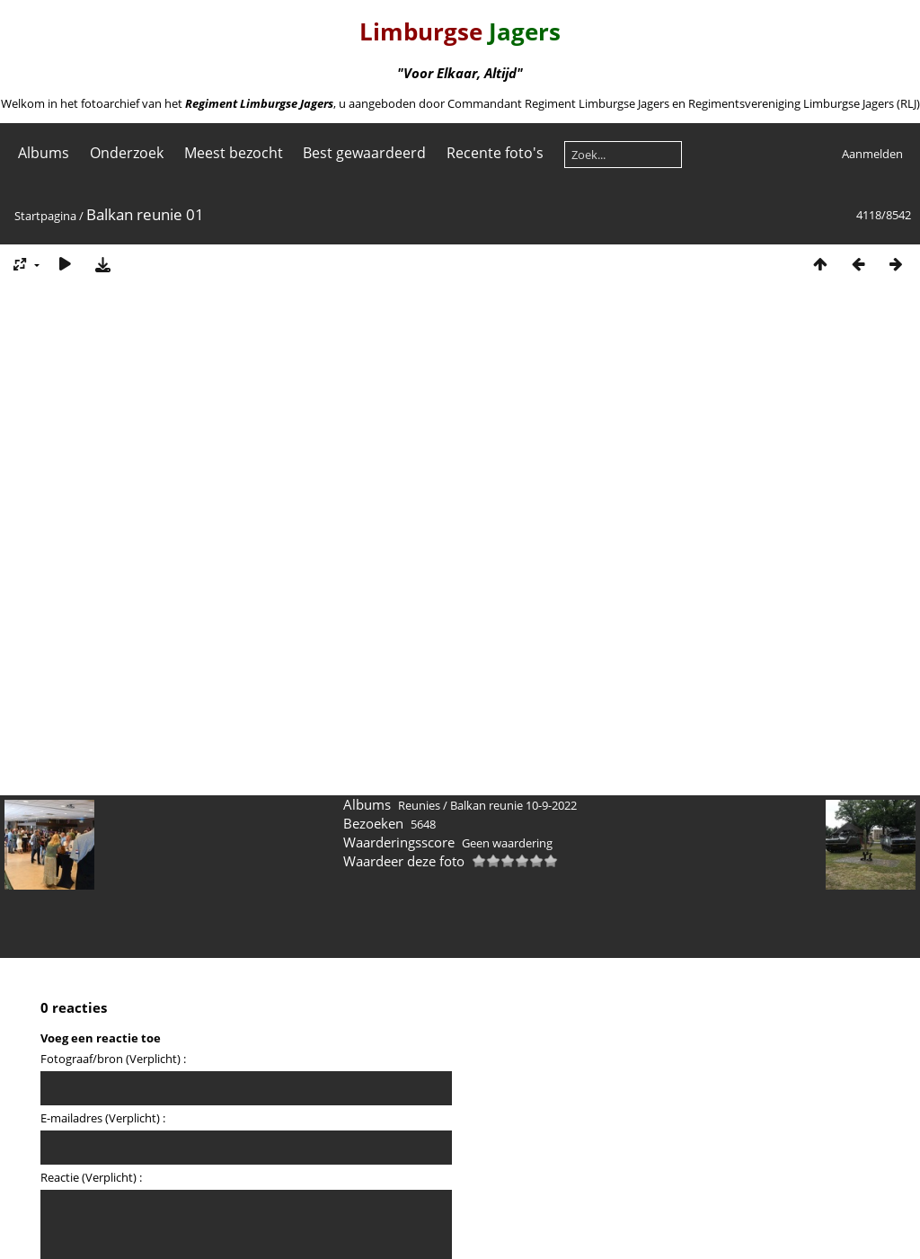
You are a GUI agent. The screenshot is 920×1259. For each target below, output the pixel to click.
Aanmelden (872, 154)
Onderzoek (127, 153)
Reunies (419, 805)
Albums (43, 153)
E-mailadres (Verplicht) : (102, 1118)
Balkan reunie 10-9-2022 (513, 805)
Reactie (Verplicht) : (91, 1177)
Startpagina (45, 216)
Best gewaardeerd (364, 153)
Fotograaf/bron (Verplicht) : (113, 1059)
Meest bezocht (233, 153)
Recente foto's (495, 153)
